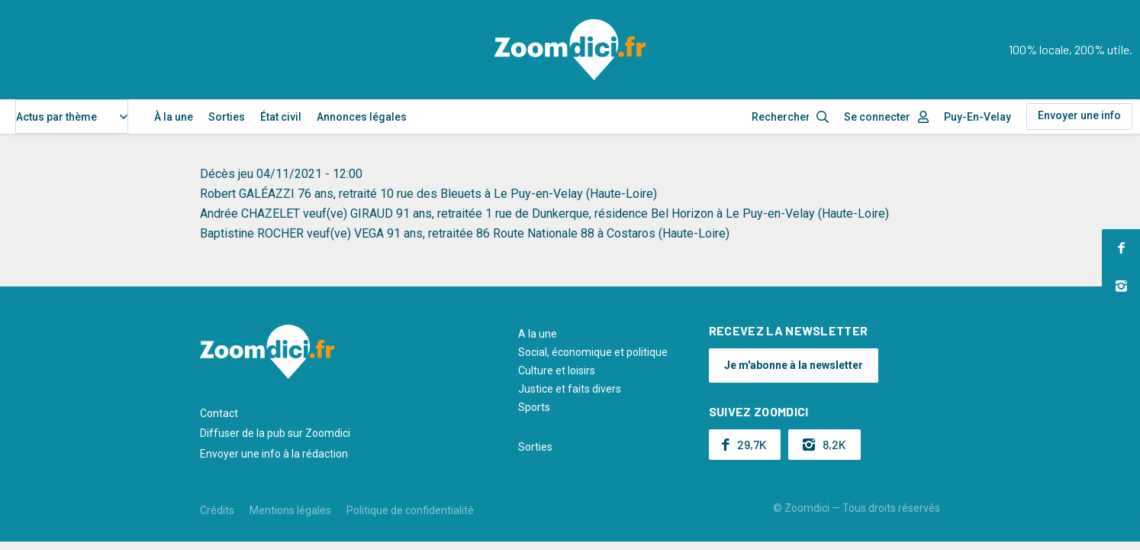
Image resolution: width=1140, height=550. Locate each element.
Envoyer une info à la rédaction (274, 454)
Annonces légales (362, 117)
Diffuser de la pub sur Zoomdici (275, 433)
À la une (173, 117)
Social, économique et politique (593, 352)
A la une (537, 334)
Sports (534, 407)
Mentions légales (290, 510)
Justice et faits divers (569, 389)
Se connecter (877, 117)
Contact (219, 413)
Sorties (226, 117)
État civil (280, 117)
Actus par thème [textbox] (56, 117)
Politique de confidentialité (410, 510)
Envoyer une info (1079, 115)
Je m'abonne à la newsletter (793, 365)
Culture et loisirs (556, 370)
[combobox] (71, 116)
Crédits (217, 510)
